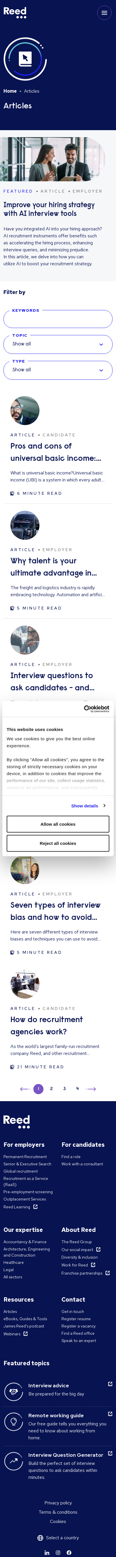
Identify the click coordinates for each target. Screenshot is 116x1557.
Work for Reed (74, 1265)
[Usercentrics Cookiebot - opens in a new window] (84, 709)
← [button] (26, 1088)
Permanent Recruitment (25, 1156)
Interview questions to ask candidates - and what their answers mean (56, 683)
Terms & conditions (58, 1512)
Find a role (71, 1156)
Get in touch (72, 1311)
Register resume (76, 1318)
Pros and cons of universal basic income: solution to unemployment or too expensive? (53, 453)
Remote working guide (56, 1415)
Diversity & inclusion (79, 1257)
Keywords (25, 310)
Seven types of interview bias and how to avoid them (55, 913)
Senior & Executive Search (27, 1164)
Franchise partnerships (81, 1273)
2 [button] (51, 1089)
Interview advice (48, 1385)
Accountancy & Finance (25, 1241)
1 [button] (38, 1089)
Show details (84, 805)
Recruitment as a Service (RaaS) (25, 1181)
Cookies (58, 1521)
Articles (10, 1311)
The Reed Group (76, 1241)
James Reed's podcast (23, 1326)
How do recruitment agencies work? (46, 1026)
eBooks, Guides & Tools (25, 1318)
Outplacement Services (24, 1199)
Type (18, 361)
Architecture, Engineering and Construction (26, 1252)
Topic (19, 335)
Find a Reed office (78, 1333)
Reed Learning (16, 1207)
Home (10, 91)
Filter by (14, 292)
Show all (21, 344)
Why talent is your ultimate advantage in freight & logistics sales (51, 568)
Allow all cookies (58, 824)
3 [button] (64, 1089)
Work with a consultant (82, 1164)
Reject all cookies (58, 843)
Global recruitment (20, 1171)
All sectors (12, 1277)
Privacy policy (58, 1503)
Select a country (62, 1538)
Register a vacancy (78, 1326)
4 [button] (77, 1089)
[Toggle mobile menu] (104, 13)
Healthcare (13, 1262)
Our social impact (77, 1249)
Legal (8, 1269)
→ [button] (90, 1090)
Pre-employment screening (28, 1191)
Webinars (11, 1333)
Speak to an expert (78, 1340)
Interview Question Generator (65, 1455)
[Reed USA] (15, 13)
